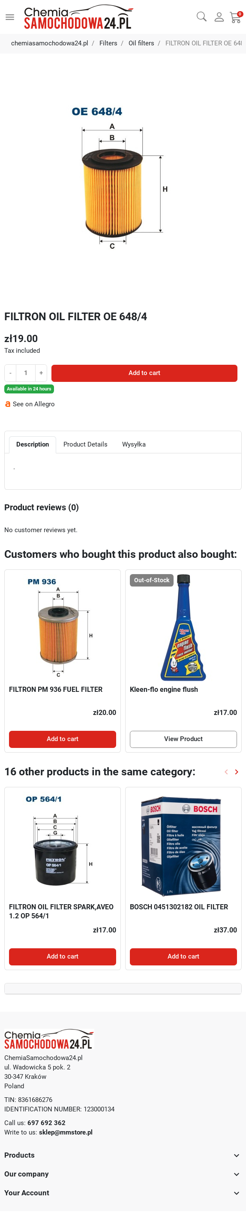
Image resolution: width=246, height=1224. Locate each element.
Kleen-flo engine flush (164, 689)
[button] (202, 16)
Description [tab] (32, 444)
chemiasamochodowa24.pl (49, 43)
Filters (108, 43)
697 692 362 (46, 1123)
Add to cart (144, 373)
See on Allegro (34, 404)
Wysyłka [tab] (134, 444)
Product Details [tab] (85, 444)
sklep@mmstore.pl (66, 1132)
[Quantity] (25, 372)
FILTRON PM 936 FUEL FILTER (55, 689)
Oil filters (141, 43)
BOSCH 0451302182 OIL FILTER (179, 907)
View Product (183, 739)
